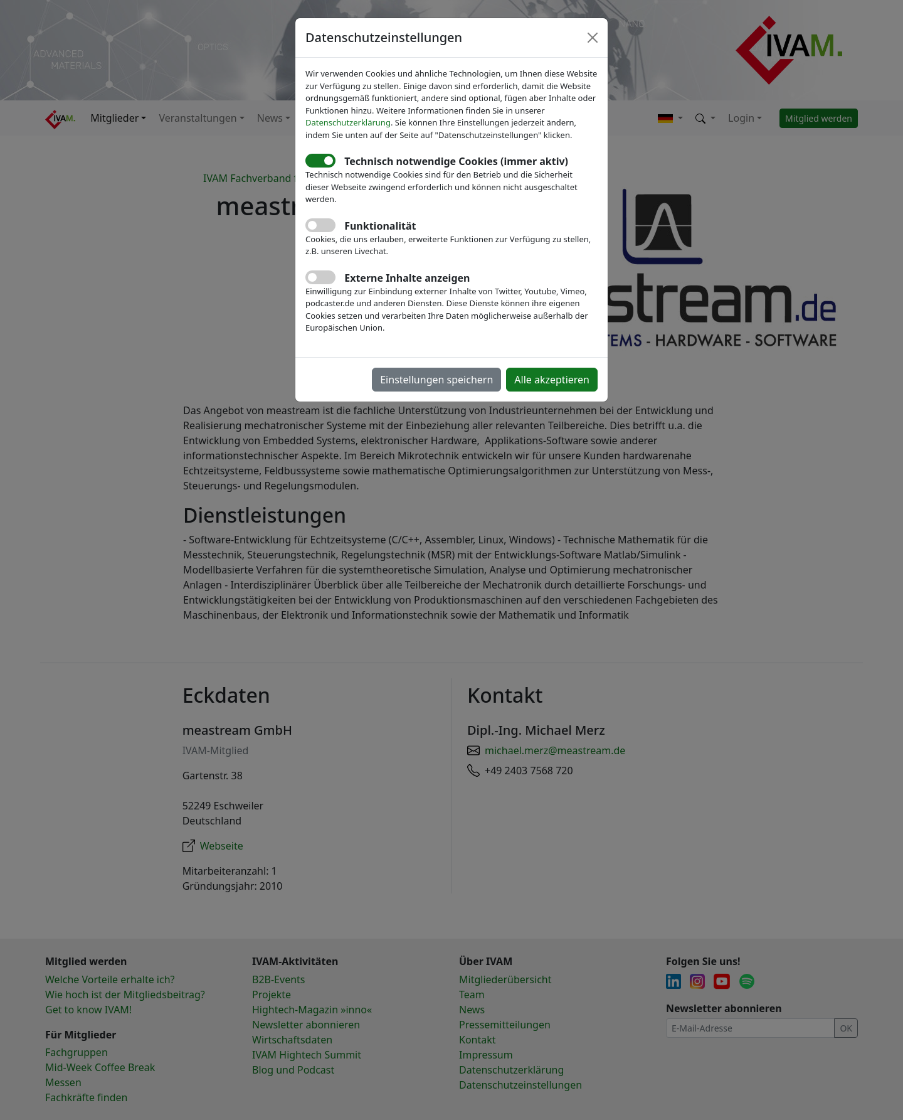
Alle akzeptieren (551, 380)
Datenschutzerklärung (348, 122)
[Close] (593, 38)
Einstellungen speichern (436, 380)
